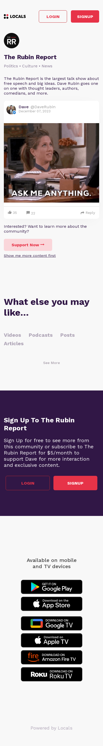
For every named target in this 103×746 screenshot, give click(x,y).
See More (51, 363)
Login (53, 16)
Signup (85, 16)
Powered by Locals (51, 728)
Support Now (28, 244)
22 (30, 213)
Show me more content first (30, 255)
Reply (88, 213)
